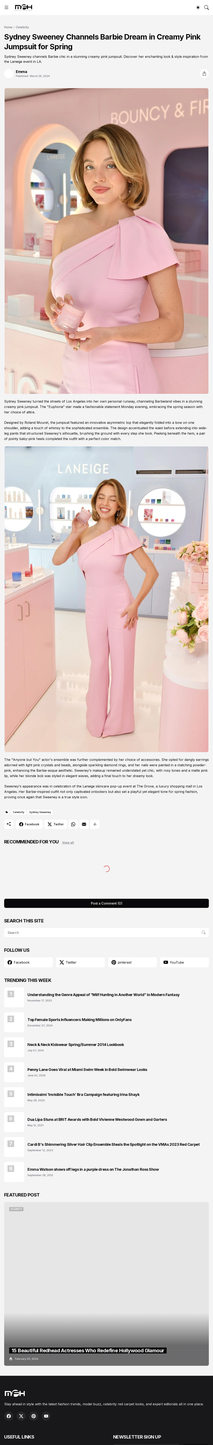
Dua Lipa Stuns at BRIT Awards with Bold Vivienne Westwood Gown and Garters (97, 1119)
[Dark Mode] (198, 7)
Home (8, 27)
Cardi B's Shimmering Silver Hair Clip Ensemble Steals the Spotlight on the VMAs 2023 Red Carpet (113, 1144)
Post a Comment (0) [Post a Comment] (106, 903)
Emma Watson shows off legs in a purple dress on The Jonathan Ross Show (93, 1169)
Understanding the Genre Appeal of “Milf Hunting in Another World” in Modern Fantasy (103, 995)
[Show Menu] (6, 7)
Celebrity (22, 27)
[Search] (206, 7)
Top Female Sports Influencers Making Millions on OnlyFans (79, 1019)
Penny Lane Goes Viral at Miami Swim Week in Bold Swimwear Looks (87, 1069)
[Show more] (94, 824)
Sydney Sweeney (40, 812)
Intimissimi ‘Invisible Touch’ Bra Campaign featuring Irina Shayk (83, 1094)
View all (68, 842)
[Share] (204, 73)
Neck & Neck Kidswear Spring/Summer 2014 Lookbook (75, 1044)
